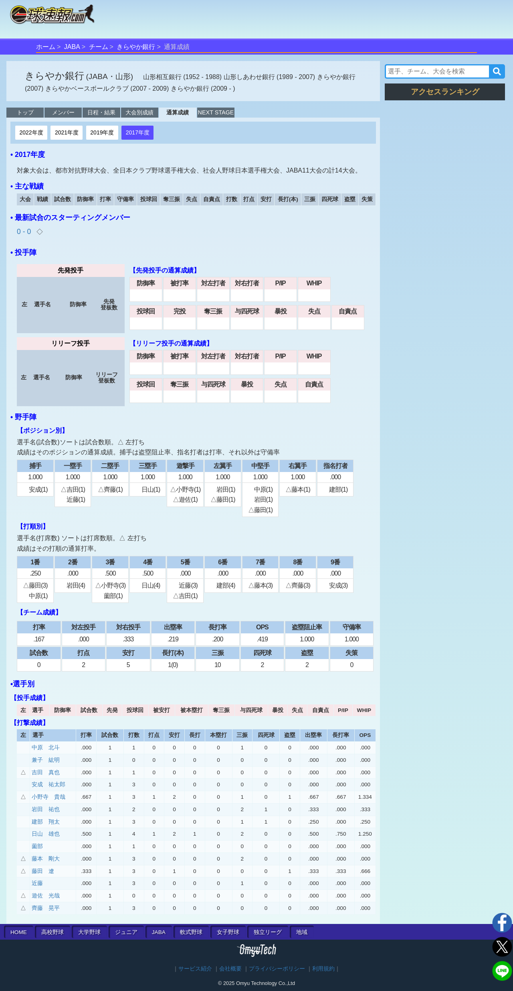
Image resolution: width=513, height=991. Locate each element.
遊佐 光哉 (46, 896)
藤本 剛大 (46, 859)
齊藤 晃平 (46, 908)
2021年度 (67, 132)
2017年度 (137, 132)
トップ (25, 112)
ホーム (45, 46)
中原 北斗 (46, 748)
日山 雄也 (46, 834)
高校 (52, 932)
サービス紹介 (195, 969)
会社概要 (230, 969)
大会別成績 (139, 112)
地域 (301, 932)
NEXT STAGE (216, 112)
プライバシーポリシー (277, 969)
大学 (89, 932)
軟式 (191, 932)
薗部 (37, 846)
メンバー (63, 112)
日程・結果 (101, 112)
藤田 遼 (43, 871)
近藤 (37, 883)
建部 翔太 (46, 822)
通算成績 (177, 112)
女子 (228, 932)
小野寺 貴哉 (48, 797)
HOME (18, 932)
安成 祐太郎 (48, 784)
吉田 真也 (46, 772)
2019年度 (102, 132)
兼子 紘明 (46, 760)
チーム (98, 46)
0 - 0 (25, 232)
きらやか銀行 (136, 46)
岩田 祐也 (46, 809)
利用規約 (323, 969)
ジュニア (126, 932)
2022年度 (31, 132)
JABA (72, 46)
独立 (268, 932)
